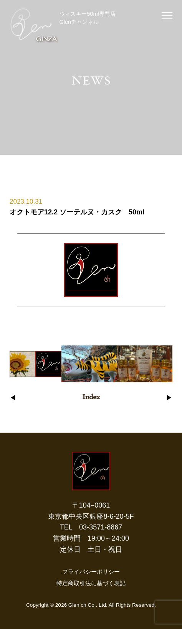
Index (91, 397)
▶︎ (169, 398)
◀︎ (13, 398)
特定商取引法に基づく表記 (91, 583)
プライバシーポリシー (91, 571)
